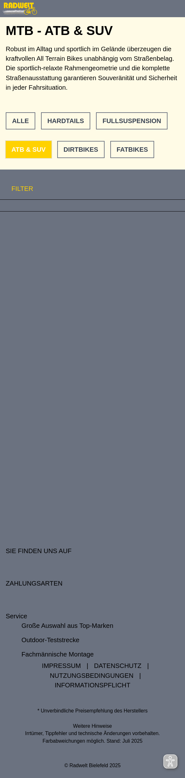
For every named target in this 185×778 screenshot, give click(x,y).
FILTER (16, 188)
